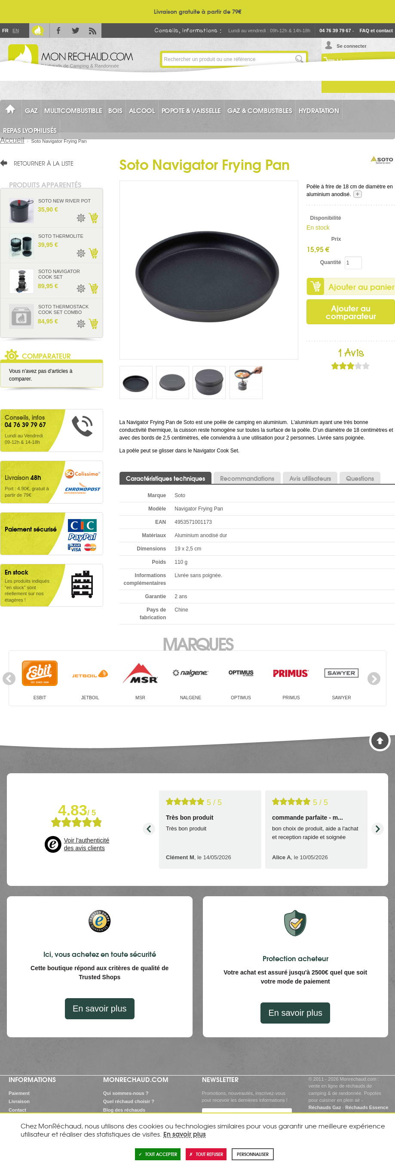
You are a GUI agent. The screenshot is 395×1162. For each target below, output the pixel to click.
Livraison (19, 1101)
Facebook (58, 30)
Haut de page (380, 740)
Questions (360, 478)
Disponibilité (325, 218)
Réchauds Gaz (325, 1107)
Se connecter (351, 46)
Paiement (19, 1093)
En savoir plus (100, 1008)
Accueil (12, 140)
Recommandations (247, 478)
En (15, 30)
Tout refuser (206, 1154)
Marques (197, 643)
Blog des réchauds (124, 1110)
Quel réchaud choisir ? (128, 1101)
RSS (92, 30)
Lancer (299, 59)
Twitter (75, 30)
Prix (336, 239)
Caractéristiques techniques (165, 478)
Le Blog (37, 30)
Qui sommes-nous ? (126, 1093)
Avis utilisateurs (310, 478)
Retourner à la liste (43, 163)
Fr (5, 30)
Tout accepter (157, 1154)
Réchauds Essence (366, 1107)
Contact (17, 1110)
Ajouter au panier (93, 218)
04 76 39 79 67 (335, 30)
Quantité (330, 262)
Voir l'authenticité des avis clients (86, 844)
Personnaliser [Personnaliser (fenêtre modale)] (253, 1154)
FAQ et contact (376, 30)
